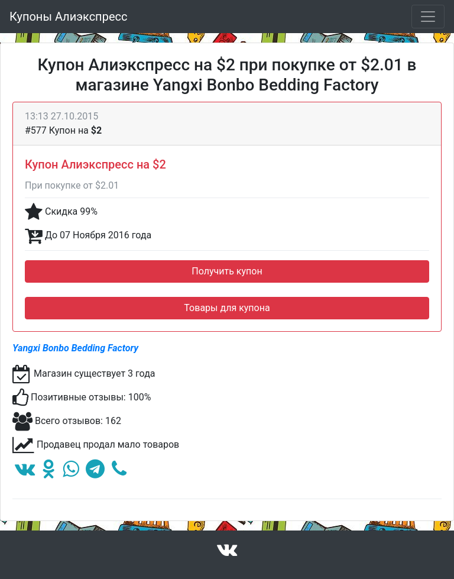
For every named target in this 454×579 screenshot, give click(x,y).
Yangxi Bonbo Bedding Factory (75, 348)
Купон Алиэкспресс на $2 (95, 164)
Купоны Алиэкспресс (68, 16)
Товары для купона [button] (227, 307)
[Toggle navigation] (428, 16)
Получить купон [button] (227, 271)
